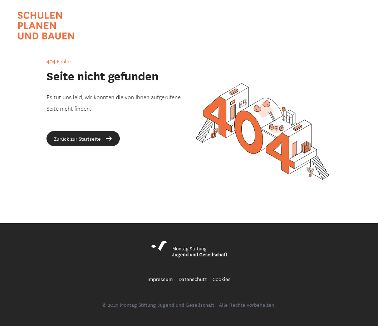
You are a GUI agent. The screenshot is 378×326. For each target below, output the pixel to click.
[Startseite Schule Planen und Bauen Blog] (46, 25)
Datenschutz (192, 279)
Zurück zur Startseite (83, 138)
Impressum (160, 279)
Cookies (221, 279)
